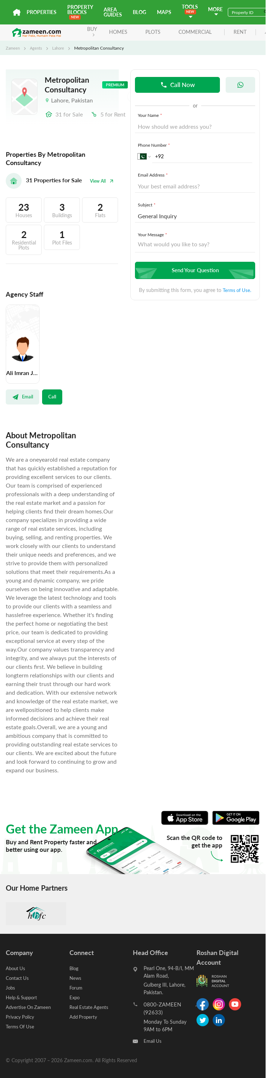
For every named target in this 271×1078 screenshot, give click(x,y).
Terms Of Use (21, 1026)
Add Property (84, 1016)
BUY (89, 31)
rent (237, 32)
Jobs (11, 987)
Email (23, 397)
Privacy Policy (21, 1016)
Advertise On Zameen (30, 1007)
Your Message (153, 235)
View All (101, 181)
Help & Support (23, 997)
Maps (164, 12)
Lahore (60, 48)
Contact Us (18, 977)
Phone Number (154, 145)
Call (53, 397)
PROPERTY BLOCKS (80, 12)
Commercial (192, 31)
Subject (147, 205)
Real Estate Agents (89, 1007)
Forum (76, 987)
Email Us (153, 1041)
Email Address (153, 175)
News (75, 977)
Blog (139, 12)
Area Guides (113, 12)
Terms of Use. (237, 290)
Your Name (150, 115)
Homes (115, 31)
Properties (42, 12)
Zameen (13, 48)
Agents (37, 48)
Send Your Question (194, 270)
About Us (16, 968)
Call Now (177, 84)
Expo (75, 997)
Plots (150, 31)
